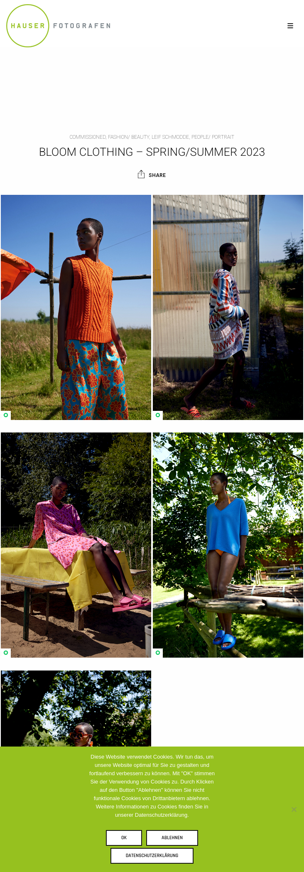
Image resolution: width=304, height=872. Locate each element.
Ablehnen (172, 838)
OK (124, 838)
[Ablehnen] (293, 809)
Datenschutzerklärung (152, 855)
